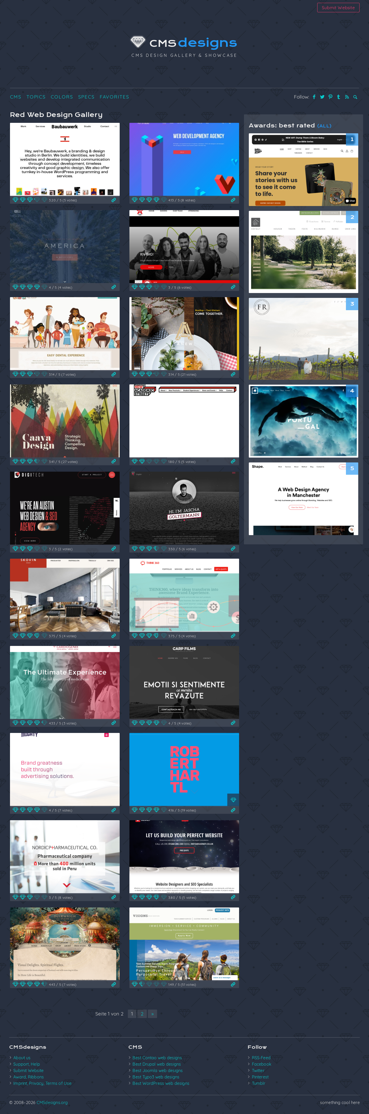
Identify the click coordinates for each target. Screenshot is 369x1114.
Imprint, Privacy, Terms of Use (42, 1083)
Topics (36, 97)
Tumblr (258, 1083)
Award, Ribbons (28, 1076)
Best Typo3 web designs (155, 1076)
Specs (86, 97)
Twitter (258, 1070)
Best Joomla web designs (157, 1070)
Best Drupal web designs (156, 1064)
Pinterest (260, 1076)
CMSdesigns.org (52, 1102)
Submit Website (338, 7)
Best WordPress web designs (160, 1083)
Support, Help (26, 1064)
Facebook (262, 1064)
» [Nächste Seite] (152, 1014)
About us (21, 1057)
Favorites (114, 97)
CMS (184, 43)
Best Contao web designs (157, 1057)
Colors (62, 97)
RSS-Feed (261, 1057)
